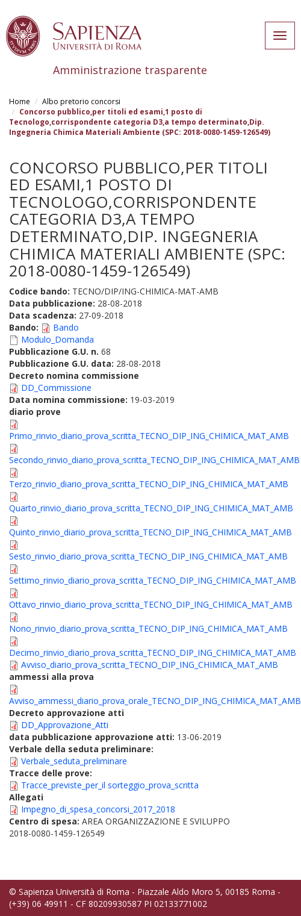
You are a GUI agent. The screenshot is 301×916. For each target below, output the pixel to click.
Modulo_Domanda (57, 339)
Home (19, 101)
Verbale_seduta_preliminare (74, 761)
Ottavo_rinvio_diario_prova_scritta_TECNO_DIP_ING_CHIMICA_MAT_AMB (151, 604)
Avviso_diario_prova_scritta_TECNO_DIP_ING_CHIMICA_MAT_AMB (149, 664)
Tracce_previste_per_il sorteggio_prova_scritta (110, 785)
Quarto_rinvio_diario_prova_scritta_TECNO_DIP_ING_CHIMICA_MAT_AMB (151, 508)
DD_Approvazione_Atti (64, 725)
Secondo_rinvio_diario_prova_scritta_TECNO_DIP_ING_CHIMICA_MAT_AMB (154, 460)
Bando (66, 327)
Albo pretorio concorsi (81, 101)
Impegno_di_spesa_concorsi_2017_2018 (98, 809)
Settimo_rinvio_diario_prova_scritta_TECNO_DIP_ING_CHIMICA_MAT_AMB (152, 580)
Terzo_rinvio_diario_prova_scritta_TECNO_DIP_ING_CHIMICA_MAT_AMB (148, 484)
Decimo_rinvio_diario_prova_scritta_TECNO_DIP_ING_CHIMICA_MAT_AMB (152, 652)
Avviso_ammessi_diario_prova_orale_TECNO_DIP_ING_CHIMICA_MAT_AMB (155, 700)
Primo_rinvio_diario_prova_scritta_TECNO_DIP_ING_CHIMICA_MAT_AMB (149, 435)
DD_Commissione (56, 387)
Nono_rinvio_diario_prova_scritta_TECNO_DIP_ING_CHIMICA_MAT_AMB (148, 628)
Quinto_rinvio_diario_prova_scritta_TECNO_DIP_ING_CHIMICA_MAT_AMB (150, 532)
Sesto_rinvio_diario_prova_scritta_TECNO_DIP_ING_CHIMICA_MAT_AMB (148, 556)
